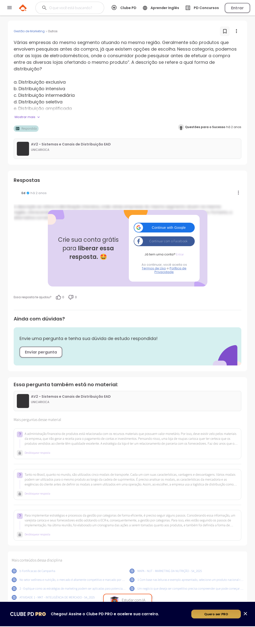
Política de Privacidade (170, 270)
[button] (164, 227)
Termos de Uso (154, 268)
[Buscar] (71, 8)
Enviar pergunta (41, 352)
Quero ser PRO (216, 615)
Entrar (237, 8)
